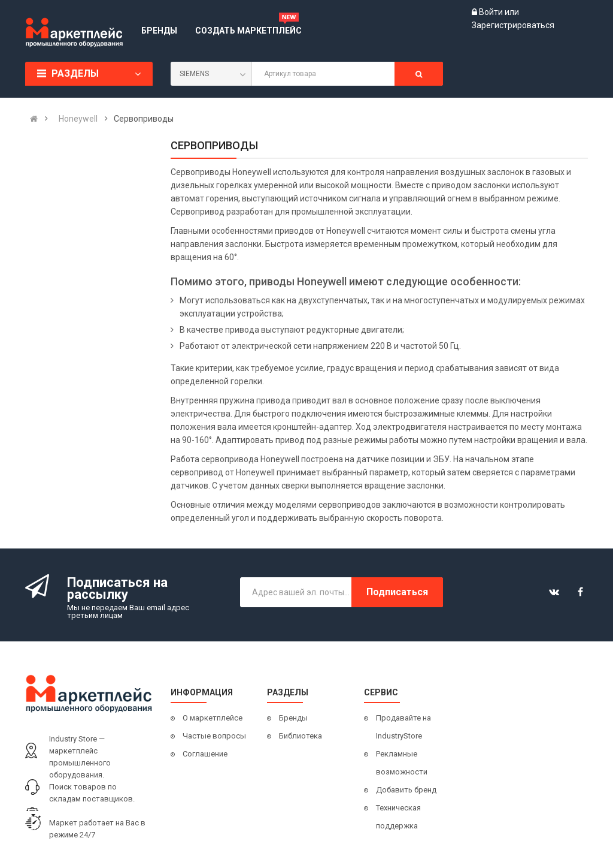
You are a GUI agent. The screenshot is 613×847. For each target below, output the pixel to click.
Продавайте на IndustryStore (403, 726)
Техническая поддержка (398, 816)
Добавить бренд (406, 789)
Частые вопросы (214, 735)
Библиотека (300, 735)
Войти (492, 12)
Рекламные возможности (401, 762)
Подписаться (397, 592)
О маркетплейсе (212, 717)
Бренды (293, 717)
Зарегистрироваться (513, 25)
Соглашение (205, 753)
